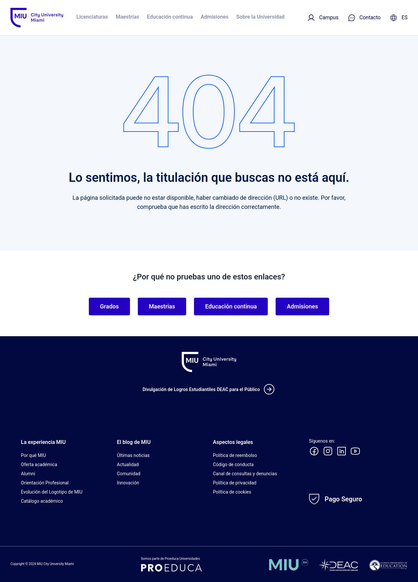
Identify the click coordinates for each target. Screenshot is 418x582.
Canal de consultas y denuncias (245, 473)
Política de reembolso (235, 455)
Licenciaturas (92, 17)
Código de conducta (233, 464)
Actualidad (128, 464)
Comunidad (128, 473)
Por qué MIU (33, 455)
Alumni (28, 473)
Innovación (128, 482)
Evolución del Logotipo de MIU (51, 492)
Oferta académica (39, 464)
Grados (109, 306)
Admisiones (215, 17)
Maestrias (162, 306)
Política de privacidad (234, 482)
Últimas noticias (133, 455)
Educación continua (170, 17)
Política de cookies (232, 492)
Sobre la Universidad (260, 17)
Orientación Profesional (45, 482)
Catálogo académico (42, 501)
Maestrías (127, 17)
